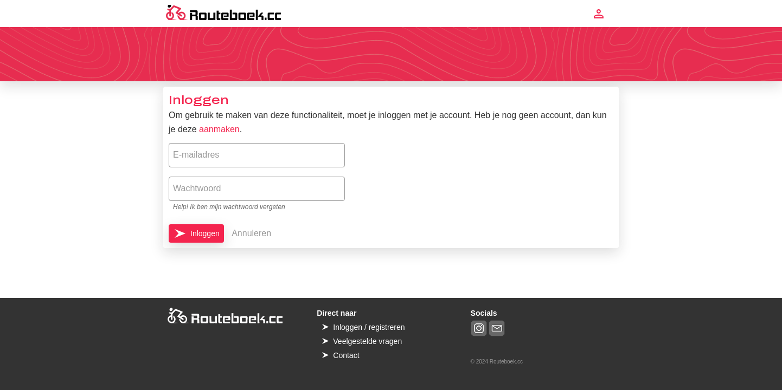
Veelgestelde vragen (367, 341)
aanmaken (219, 129)
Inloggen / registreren (369, 327)
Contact (346, 355)
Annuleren (251, 233)
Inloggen (205, 233)
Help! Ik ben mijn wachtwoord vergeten (229, 207)
